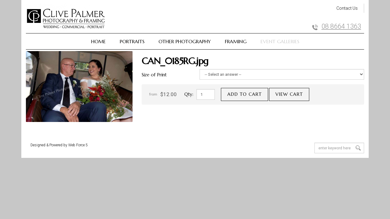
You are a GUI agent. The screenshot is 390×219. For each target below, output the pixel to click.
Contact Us (347, 8)
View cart (289, 94)
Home (98, 41)
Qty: (188, 94)
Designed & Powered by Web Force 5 (59, 145)
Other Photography (184, 41)
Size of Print (154, 75)
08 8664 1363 (341, 26)
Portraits (132, 41)
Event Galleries (280, 41)
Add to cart (244, 94)
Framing (235, 41)
